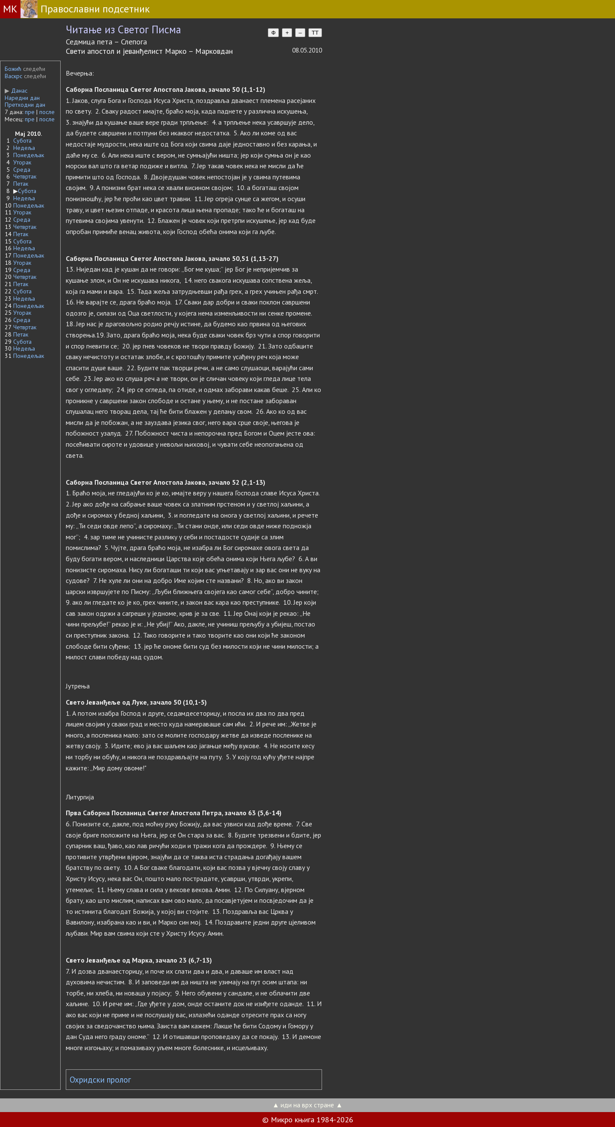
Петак (20, 183)
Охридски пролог (100, 1079)
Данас (16, 90)
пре (30, 112)
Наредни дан (22, 98)
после (47, 112)
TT (315, 32)
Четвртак (24, 176)
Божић (13, 69)
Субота (22, 140)
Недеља (24, 148)
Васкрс (13, 76)
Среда (21, 169)
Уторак (22, 162)
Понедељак (28, 155)
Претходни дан (25, 104)
